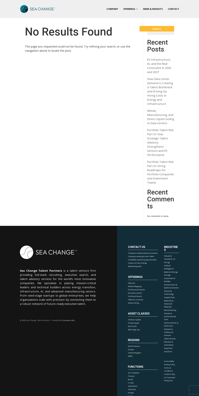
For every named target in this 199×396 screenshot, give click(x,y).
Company (112, 8)
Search (157, 29)
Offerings (129, 8)
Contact (173, 8)
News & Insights (153, 8)
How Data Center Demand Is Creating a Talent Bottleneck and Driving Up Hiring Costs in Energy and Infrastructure (160, 91)
